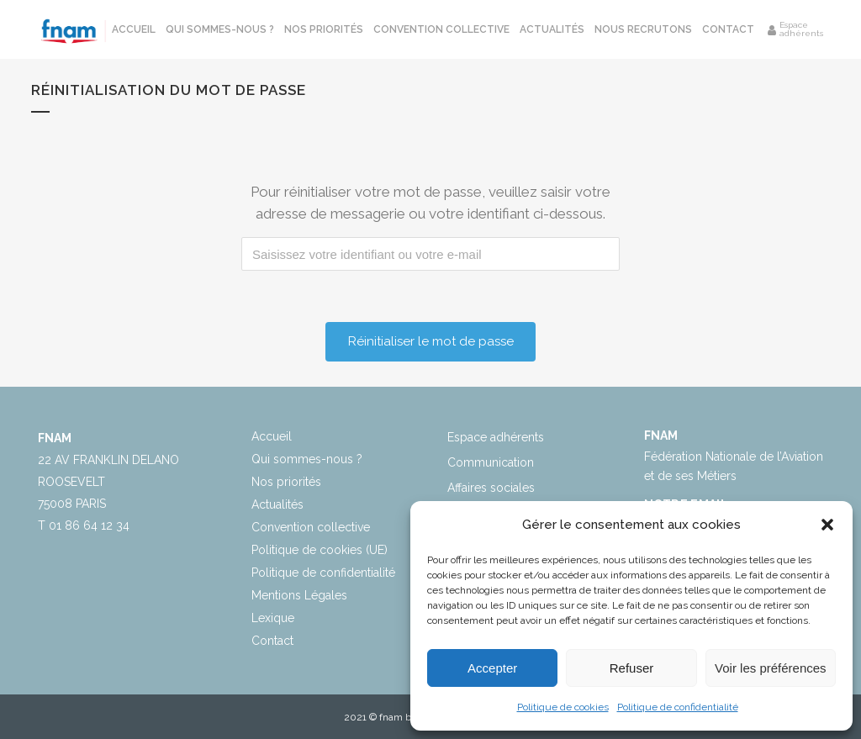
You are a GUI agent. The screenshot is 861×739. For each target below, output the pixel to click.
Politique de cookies (563, 707)
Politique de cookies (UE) (319, 550)
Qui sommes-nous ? (306, 459)
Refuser (632, 668)
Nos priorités (286, 481)
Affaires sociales (491, 487)
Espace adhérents (495, 437)
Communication (490, 462)
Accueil (271, 436)
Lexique (272, 618)
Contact (272, 640)
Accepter (492, 668)
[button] (827, 524)
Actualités (277, 504)
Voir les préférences (771, 668)
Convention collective (310, 527)
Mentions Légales (299, 595)
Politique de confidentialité (677, 707)
